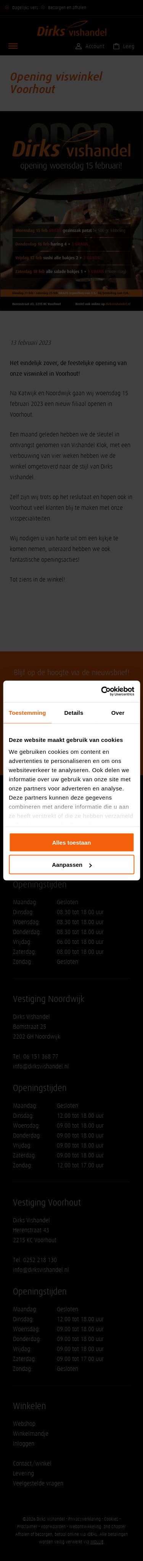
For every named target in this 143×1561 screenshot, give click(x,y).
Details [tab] (73, 712)
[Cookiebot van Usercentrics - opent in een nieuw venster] (101, 691)
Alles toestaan (71, 842)
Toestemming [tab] (27, 712)
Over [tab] (118, 712)
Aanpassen (72, 864)
